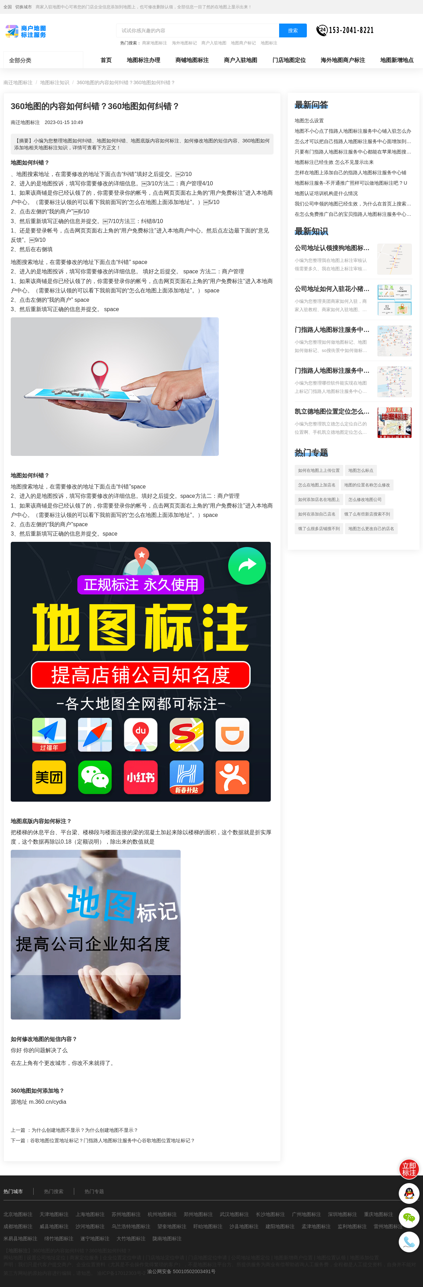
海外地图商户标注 (343, 60)
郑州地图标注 (198, 1214)
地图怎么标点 (360, 470)
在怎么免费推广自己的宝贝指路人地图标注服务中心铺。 (355, 214)
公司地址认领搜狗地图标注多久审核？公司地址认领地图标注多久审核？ (332, 249)
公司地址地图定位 (250, 1257)
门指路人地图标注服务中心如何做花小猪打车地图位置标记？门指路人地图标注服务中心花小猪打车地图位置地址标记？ (332, 330)
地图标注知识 (54, 82)
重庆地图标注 (378, 1214)
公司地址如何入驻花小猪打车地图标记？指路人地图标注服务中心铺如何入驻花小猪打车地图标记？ (332, 289)
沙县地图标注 (244, 1226)
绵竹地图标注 (59, 1238)
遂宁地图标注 (95, 1238)
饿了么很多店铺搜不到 (319, 528)
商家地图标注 (154, 43)
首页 (106, 60)
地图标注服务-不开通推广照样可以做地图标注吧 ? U (351, 183)
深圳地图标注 (342, 1214)
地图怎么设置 (309, 120)
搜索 (293, 30)
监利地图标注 (352, 1226)
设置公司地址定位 (46, 1257)
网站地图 (13, 1257)
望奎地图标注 (172, 1226)
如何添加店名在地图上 (319, 499)
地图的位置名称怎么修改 (367, 485)
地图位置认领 (331, 1257)
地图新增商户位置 (293, 1257)
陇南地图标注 (167, 1238)
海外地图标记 (184, 43)
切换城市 (23, 7)
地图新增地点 (397, 60)
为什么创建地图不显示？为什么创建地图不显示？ (85, 1130)
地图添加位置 (364, 1257)
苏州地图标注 (126, 1214)
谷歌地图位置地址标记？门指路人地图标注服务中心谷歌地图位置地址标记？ (112, 1140)
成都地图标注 (18, 1226)
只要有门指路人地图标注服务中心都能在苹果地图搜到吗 (355, 152)
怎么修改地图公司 (365, 499)
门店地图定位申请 (207, 1257)
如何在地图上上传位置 (319, 470)
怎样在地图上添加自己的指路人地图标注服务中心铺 (350, 172)
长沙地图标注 (270, 1214)
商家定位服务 (84, 1257)
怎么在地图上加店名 (317, 485)
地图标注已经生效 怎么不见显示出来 (334, 162)
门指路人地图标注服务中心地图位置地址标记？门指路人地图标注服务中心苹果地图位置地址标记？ (332, 371)
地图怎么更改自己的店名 (371, 528)
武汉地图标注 (234, 1214)
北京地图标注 (18, 1214)
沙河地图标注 (90, 1226)
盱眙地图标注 (208, 1226)
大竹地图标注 (131, 1238)
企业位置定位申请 (122, 1257)
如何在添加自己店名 (317, 514)
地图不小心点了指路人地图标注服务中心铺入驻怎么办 (353, 131)
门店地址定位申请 (165, 1257)
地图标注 (269, 43)
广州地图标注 (306, 1214)
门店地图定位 (289, 60)
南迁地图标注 (18, 82)
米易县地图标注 (20, 1238)
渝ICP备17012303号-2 (121, 1273)
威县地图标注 (54, 1226)
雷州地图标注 (388, 1226)
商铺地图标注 (192, 60)
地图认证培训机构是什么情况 (326, 193)
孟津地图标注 (316, 1226)
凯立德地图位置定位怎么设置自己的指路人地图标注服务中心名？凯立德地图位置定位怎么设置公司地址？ (332, 412)
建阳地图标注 (280, 1226)
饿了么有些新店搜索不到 (367, 514)
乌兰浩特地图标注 (131, 1226)
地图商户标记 (243, 43)
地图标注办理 (143, 60)
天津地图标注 (54, 1214)
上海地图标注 (90, 1214)
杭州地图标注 (162, 1214)
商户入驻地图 (213, 43)
